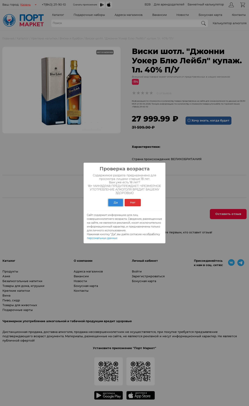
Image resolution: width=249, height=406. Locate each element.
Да (116, 202)
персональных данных (102, 238)
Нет (132, 202)
